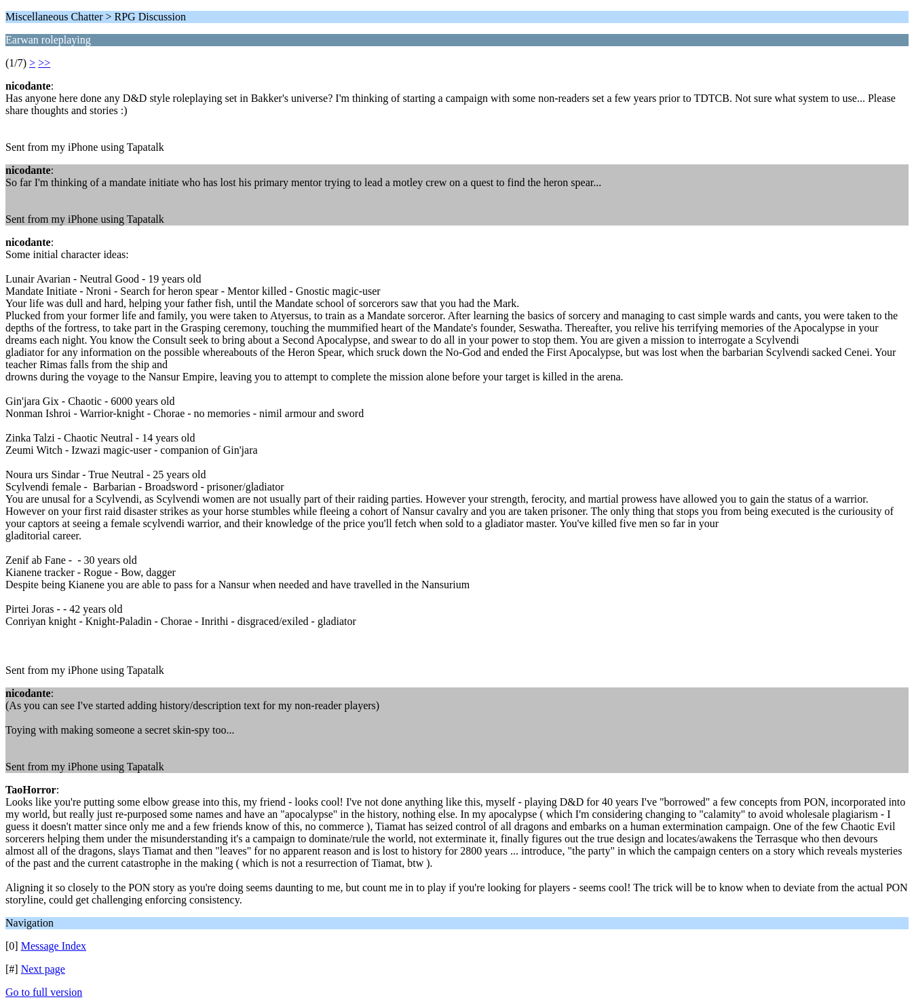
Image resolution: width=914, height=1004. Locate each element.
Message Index (53, 946)
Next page (43, 969)
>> (44, 63)
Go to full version (43, 992)
